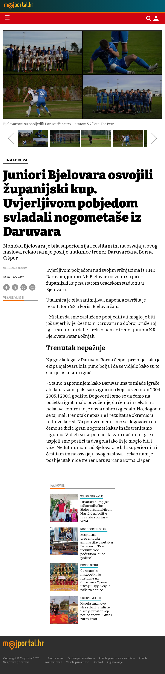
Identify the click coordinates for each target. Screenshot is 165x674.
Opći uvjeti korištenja (81, 658)
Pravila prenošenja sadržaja (117, 658)
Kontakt (98, 662)
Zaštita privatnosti (77, 662)
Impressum (56, 658)
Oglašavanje (115, 662)
